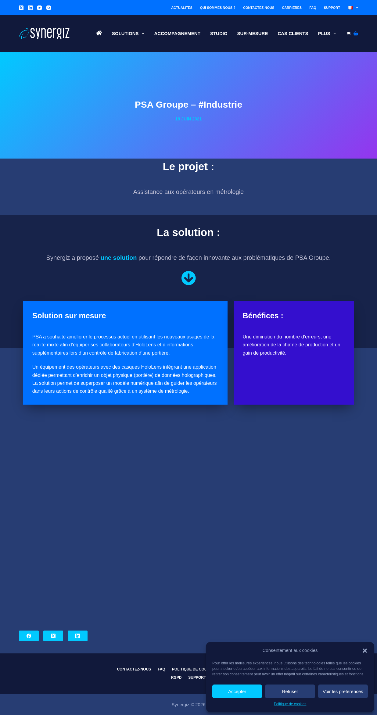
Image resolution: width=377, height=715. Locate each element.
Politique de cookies (290, 704)
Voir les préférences (343, 691)
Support (332, 7)
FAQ (312, 7)
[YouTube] (39, 7)
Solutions (129, 33)
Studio (219, 33)
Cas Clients (293, 33)
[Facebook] (29, 636)
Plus (328, 33)
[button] (365, 651)
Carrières (292, 7)
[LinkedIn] (30, 7)
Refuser (290, 691)
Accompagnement (177, 33)
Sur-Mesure (252, 33)
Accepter (237, 691)
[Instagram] (48, 7)
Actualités (181, 7)
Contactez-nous (258, 7)
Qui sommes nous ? (217, 7)
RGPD (176, 677)
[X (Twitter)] (21, 7)
